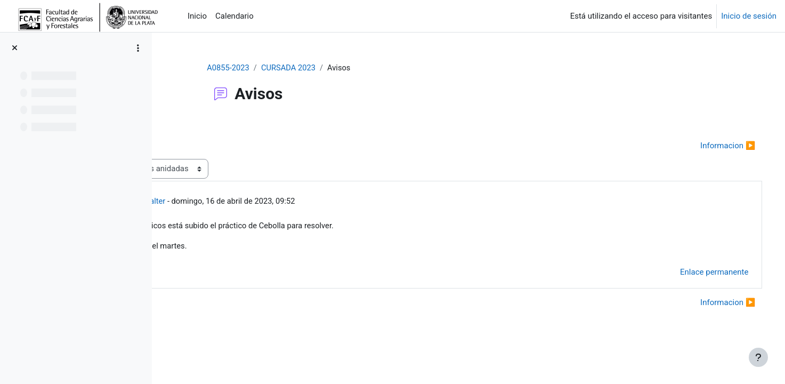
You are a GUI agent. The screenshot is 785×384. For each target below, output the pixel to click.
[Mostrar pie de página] (758, 357)
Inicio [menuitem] (197, 16)
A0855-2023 (268, 68)
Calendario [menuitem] (234, 16)
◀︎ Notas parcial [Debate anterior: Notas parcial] (209, 145)
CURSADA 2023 (330, 68)
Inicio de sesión (748, 16)
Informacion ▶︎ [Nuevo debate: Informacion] (712, 145)
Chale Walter (238, 201)
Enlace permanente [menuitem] (699, 273)
